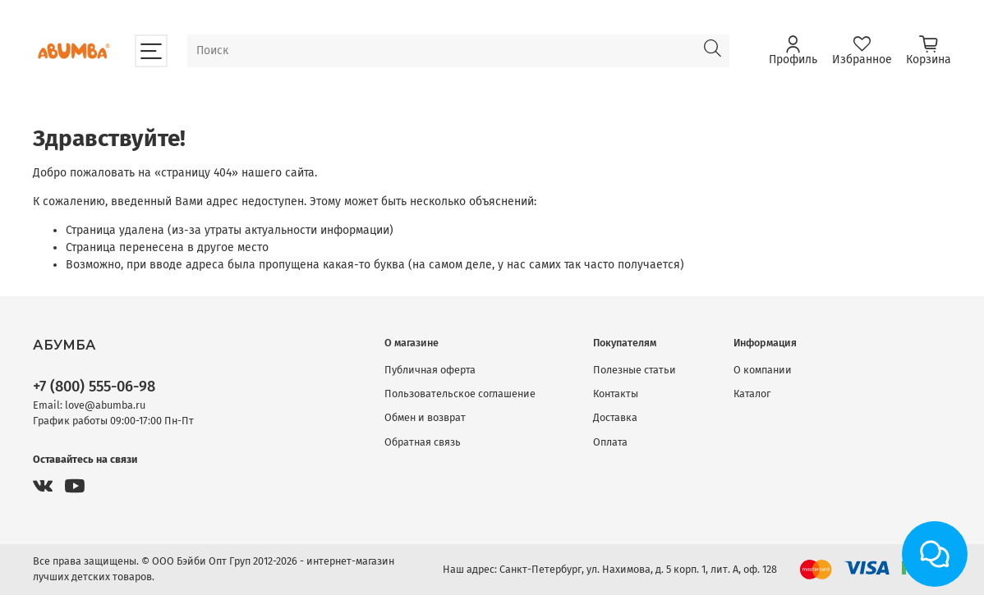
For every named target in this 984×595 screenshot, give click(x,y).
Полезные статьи (634, 370)
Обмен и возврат (425, 417)
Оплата (610, 442)
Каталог (751, 393)
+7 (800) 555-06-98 (94, 387)
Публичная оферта (430, 370)
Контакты (615, 393)
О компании (762, 370)
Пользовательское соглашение (460, 393)
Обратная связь (422, 442)
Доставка (615, 417)
